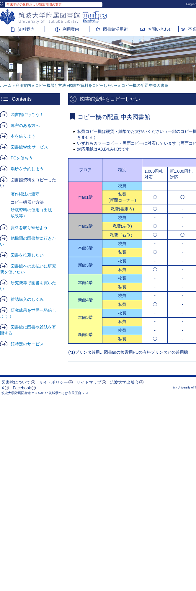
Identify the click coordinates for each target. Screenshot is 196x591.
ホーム (6, 86)
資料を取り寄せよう (29, 227)
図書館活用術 (115, 29)
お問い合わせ (160, 29)
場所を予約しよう (27, 168)
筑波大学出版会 (124, 382)
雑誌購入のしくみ (27, 299)
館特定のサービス (27, 344)
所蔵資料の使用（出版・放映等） (33, 213)
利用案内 (71, 29)
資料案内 (26, 29)
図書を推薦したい (27, 255)
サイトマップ (88, 382)
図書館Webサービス (29, 147)
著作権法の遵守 (25, 194)
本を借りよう (23, 136)
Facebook (22, 388)
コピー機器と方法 (50, 86)
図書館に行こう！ (27, 114)
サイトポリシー (53, 382)
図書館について (15, 382)
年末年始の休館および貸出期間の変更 (34, 4)
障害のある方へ (25, 125)
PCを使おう (22, 158)
